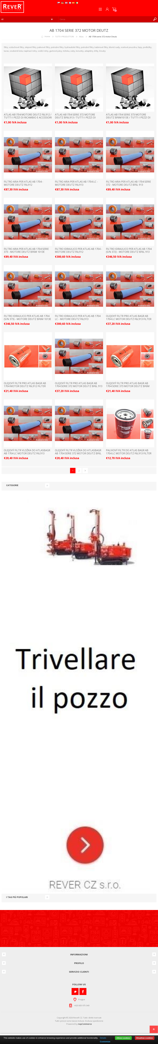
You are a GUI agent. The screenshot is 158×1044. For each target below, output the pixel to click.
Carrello (114, 9)
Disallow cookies (144, 1038)
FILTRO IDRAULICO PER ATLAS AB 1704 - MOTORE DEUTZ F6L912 (78, 250)
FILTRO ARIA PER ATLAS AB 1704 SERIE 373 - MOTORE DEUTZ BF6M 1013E (26, 250)
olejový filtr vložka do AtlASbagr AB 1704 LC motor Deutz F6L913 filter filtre (27, 453)
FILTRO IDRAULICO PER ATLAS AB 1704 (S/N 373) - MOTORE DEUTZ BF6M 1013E (27, 317)
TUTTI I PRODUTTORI (64, 36)
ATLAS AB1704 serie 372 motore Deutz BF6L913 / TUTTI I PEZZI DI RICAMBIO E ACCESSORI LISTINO (75, 117)
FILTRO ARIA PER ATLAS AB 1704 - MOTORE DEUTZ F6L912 (23, 183)
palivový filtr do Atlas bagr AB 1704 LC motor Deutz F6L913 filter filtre (128, 453)
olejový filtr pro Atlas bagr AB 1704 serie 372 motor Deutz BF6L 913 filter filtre (78, 386)
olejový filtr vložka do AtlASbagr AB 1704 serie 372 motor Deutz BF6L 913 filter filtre (78, 453)
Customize (105, 1041)
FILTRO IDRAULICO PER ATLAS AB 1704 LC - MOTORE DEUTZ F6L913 (77, 317)
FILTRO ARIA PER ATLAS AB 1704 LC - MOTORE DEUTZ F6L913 (76, 183)
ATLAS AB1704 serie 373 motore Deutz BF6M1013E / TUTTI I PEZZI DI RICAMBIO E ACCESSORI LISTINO (128, 117)
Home (47, 36)
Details (103, 1038)
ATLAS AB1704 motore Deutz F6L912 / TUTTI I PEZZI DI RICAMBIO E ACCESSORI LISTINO (28, 117)
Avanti (85, 470)
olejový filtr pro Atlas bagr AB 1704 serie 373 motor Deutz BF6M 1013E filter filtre (128, 386)
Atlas (81, 36)
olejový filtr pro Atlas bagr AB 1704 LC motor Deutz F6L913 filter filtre (128, 319)
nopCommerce (85, 1024)
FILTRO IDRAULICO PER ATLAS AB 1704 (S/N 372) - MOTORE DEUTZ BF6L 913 (129, 250)
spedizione (98, 1020)
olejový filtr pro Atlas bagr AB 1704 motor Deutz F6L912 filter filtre (25, 386)
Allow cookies (123, 1038)
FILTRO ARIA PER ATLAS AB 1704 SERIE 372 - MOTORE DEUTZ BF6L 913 (128, 183)
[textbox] (105, 19)
